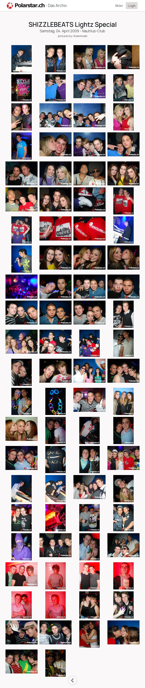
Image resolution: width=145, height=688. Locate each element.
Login (132, 6)
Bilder (119, 6)
